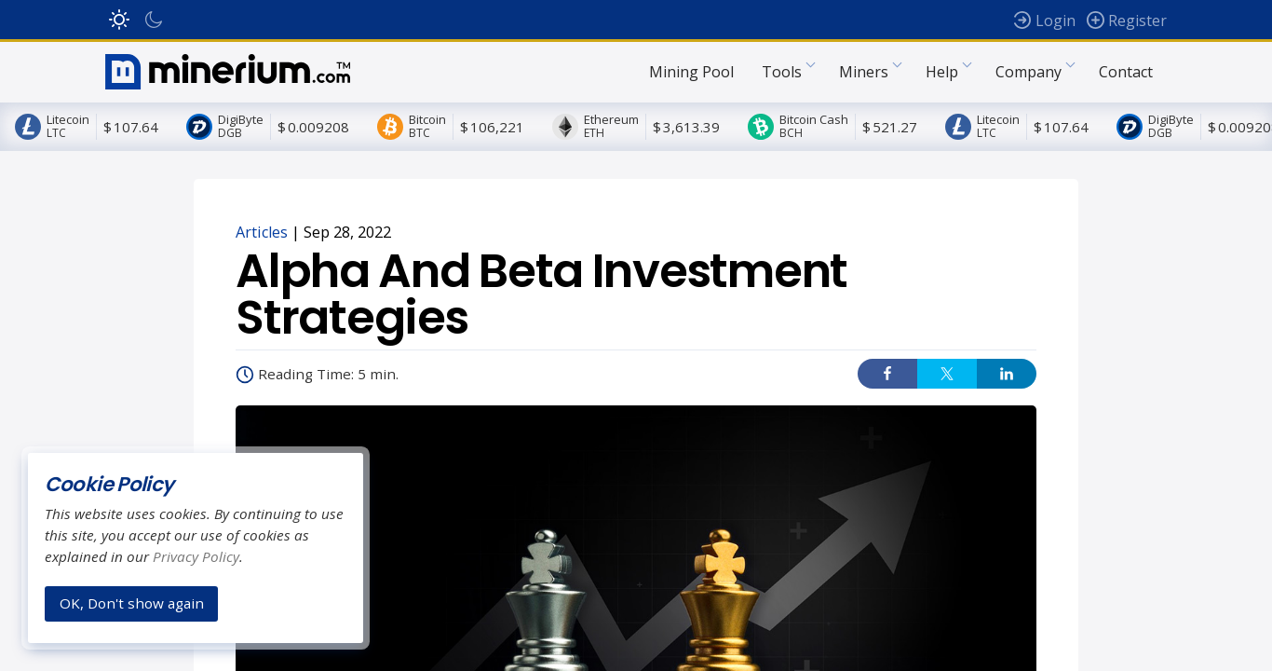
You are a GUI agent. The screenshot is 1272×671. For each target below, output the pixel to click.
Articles (262, 246)
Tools (782, 78)
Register (1137, 20)
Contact (1126, 78)
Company (1028, 78)
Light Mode (119, 19)
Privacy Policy (196, 556)
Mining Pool (691, 78)
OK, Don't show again (132, 603)
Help (942, 78)
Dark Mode (154, 19)
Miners (863, 78)
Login (1055, 20)
